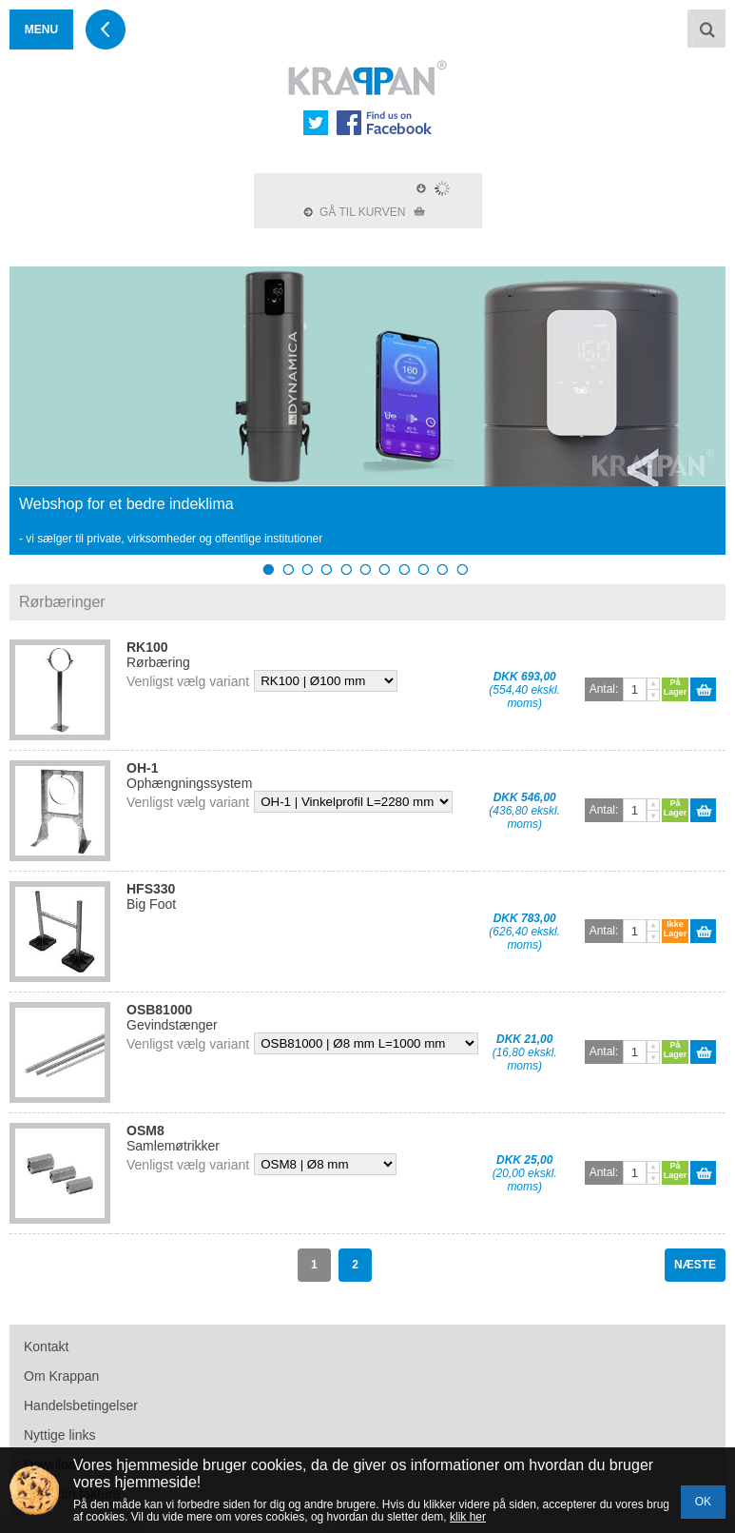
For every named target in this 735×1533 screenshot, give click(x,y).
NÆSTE (695, 1264)
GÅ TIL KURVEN (364, 212)
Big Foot (151, 896)
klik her (468, 1516)
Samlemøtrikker (173, 1138)
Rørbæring (158, 654)
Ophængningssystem (189, 775)
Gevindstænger (172, 1017)
